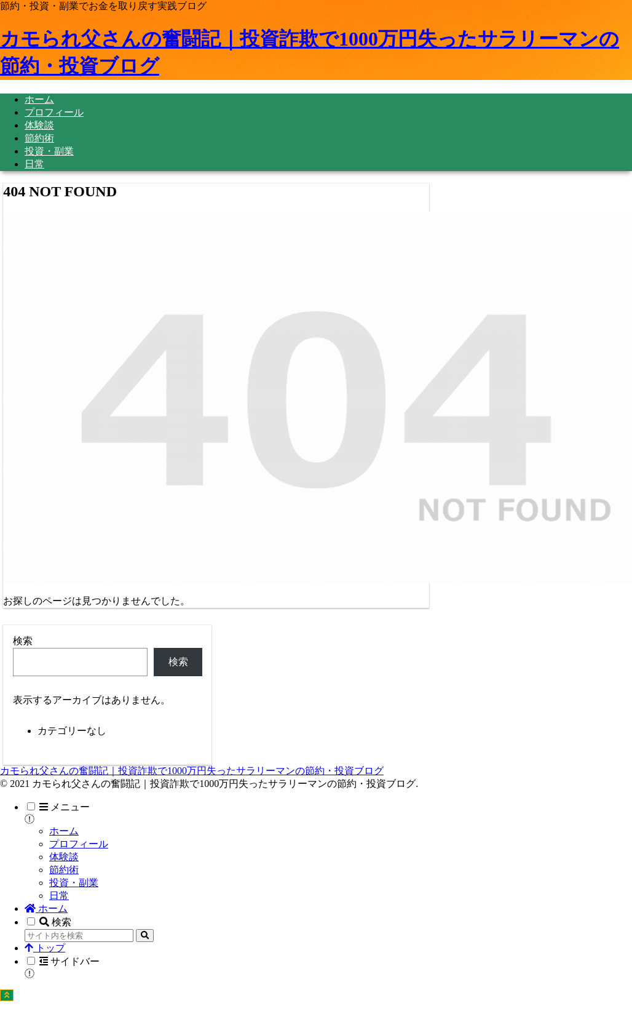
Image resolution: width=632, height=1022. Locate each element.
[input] (79, 935)
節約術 (64, 869)
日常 (59, 895)
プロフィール (78, 844)
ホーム (64, 831)
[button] (145, 935)
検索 (23, 641)
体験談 (64, 857)
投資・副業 (73, 882)
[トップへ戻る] (7, 995)
